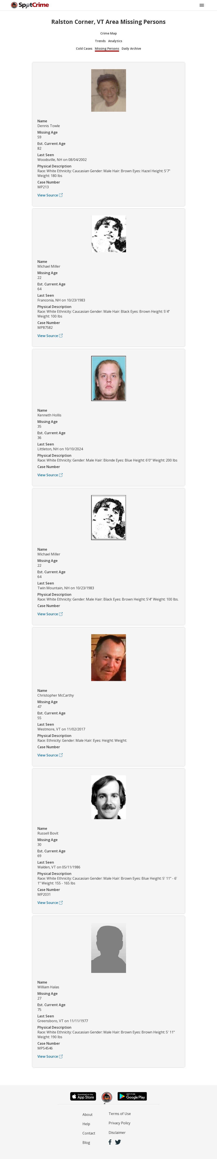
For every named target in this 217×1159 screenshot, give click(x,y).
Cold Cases (84, 48)
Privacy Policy (119, 1123)
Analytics (115, 41)
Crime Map (108, 33)
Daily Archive (131, 48)
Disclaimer (117, 1132)
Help (86, 1123)
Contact (88, 1133)
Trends (100, 41)
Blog (86, 1142)
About (87, 1114)
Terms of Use (120, 1113)
